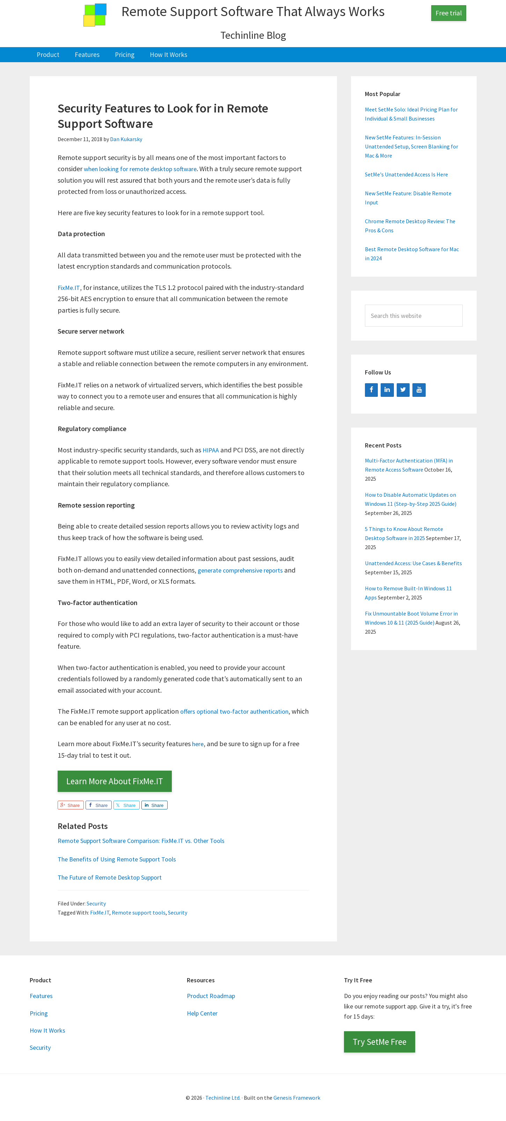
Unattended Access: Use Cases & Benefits (413, 562)
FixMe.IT (69, 286)
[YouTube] (419, 389)
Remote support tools (139, 911)
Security (96, 902)
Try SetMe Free (379, 1041)
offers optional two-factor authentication (241, 710)
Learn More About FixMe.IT (114, 780)
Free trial (448, 12)
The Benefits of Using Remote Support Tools (123, 858)
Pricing (39, 1013)
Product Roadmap (211, 995)
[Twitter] (403, 389)
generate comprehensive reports (246, 569)
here (198, 743)
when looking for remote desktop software (147, 168)
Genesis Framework (296, 1097)
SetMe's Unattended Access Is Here (406, 173)
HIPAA (212, 449)
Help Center (202, 1013)
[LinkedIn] (387, 389)
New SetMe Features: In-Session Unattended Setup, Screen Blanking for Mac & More (411, 146)
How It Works (47, 1030)
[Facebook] (371, 389)
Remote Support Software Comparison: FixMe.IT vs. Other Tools (151, 840)
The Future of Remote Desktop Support (116, 876)
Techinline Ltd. (223, 1097)
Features (41, 995)
